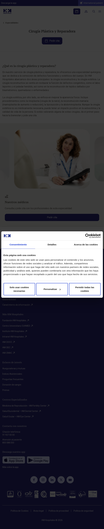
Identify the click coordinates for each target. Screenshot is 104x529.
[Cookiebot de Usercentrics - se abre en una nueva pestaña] (87, 235)
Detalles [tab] (52, 244)
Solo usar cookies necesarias (19, 289)
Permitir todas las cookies (84, 289)
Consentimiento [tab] (18, 244)
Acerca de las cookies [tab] (86, 244)
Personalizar (52, 289)
